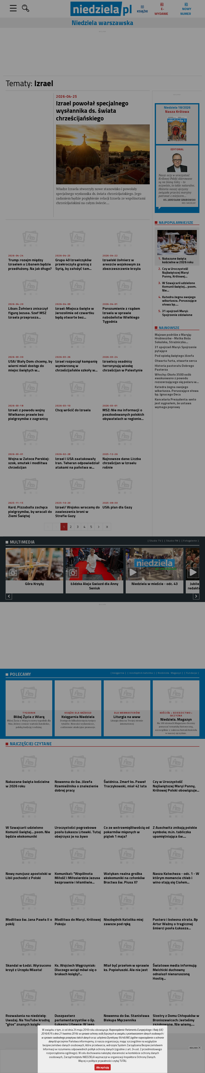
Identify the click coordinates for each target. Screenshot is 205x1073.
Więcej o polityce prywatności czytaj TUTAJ (102, 1061)
